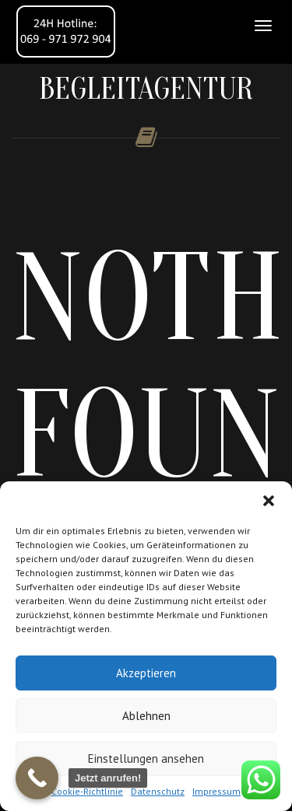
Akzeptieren (146, 673)
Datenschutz (158, 791)
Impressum (216, 791)
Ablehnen (146, 715)
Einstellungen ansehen (146, 758)
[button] (268, 501)
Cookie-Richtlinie (87, 791)
